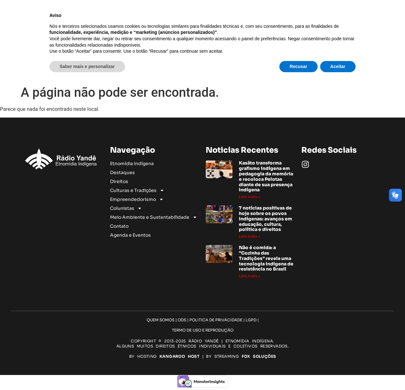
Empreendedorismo (236, 55)
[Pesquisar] (385, 58)
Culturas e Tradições (180, 55)
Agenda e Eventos (243, 69)
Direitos (254, 48)
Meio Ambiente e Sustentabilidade (198, 62)
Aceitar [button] (337, 372)
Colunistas (137, 62)
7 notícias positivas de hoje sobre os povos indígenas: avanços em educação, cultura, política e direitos (265, 218)
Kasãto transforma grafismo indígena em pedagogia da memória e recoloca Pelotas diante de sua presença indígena (266, 176)
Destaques (230, 48)
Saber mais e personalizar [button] (87, 372)
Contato (254, 62)
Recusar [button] (298, 372)
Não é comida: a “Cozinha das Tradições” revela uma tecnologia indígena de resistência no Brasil (266, 258)
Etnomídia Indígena (194, 48)
